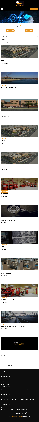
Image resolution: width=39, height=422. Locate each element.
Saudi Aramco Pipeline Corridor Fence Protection (13, 326)
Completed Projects (5, 271)
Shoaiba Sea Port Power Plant (8, 87)
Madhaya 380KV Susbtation (8, 299)
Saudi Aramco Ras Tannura (8, 220)
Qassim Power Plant (6, 273)
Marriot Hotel (4, 193)
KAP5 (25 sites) (4, 114)
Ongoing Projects (4, 58)
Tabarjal (3, 352)
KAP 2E (3, 140)
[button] (2, 9)
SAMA (2, 246)
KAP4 (2, 61)
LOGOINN (24, 420)
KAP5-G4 (3, 167)
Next (10, 365)
